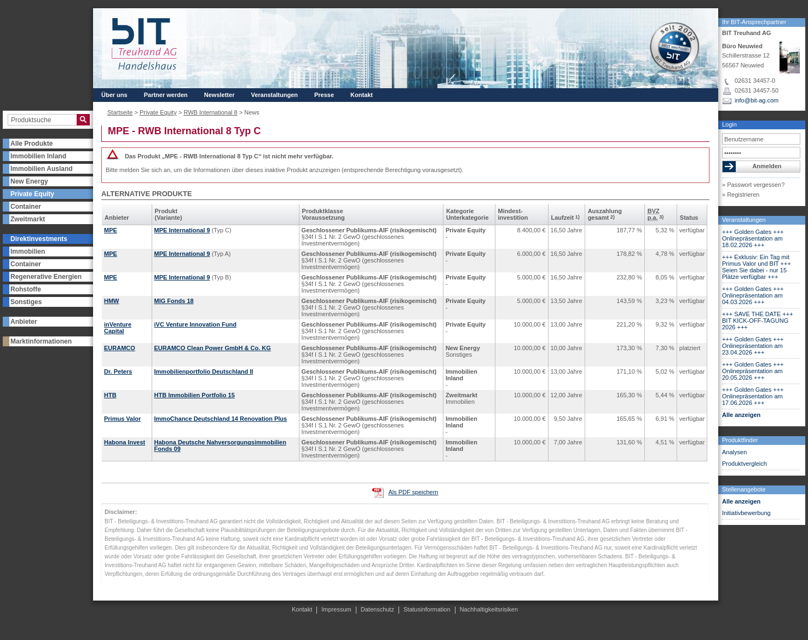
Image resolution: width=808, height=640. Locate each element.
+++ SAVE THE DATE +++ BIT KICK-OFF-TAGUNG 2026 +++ (757, 320)
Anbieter (23, 321)
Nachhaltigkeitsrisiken (489, 609)
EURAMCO (119, 348)
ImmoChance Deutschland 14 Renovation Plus (220, 418)
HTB (110, 395)
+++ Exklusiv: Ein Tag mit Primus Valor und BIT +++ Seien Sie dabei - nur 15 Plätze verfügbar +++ (756, 267)
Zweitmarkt (27, 219)
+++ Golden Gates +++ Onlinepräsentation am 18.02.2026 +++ (753, 238)
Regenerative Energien (46, 277)
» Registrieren (740, 194)
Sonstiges (26, 302)
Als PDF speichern (413, 492)
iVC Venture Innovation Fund (195, 324)
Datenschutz (377, 609)
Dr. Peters (118, 371)
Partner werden (166, 95)
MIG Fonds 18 (174, 301)
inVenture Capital (117, 327)
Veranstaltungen (744, 219)
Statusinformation (427, 609)
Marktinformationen (41, 341)
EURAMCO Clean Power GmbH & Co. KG (212, 348)
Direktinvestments (38, 239)
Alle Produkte (31, 143)
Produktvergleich (744, 463)
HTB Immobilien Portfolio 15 (194, 395)
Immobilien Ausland (41, 169)
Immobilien (27, 251)
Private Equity (32, 194)
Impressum (336, 609)
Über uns (114, 95)
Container (25, 206)
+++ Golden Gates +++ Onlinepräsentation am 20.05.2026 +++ (753, 371)
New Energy (29, 181)
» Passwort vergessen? (753, 184)
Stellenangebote (744, 489)
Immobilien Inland (38, 156)
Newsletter (219, 95)
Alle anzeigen (741, 415)
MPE (110, 230)
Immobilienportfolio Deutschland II (203, 371)
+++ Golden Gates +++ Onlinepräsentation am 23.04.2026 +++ (753, 346)
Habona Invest (124, 442)
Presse (324, 95)
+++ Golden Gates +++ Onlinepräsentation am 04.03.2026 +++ (753, 295)
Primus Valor (122, 418)
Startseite (119, 112)
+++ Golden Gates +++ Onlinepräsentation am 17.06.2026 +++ (753, 396)
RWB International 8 (210, 112)
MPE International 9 (182, 230)
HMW (111, 301)
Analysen (734, 452)
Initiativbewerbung (746, 513)
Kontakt (361, 95)
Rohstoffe (25, 289)
